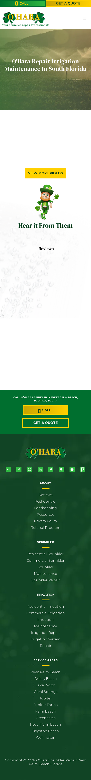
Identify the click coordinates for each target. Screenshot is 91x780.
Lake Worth (46, 685)
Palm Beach (45, 711)
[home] (11, 17)
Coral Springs (45, 692)
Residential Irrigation (45, 607)
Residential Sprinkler (45, 554)
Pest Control (45, 501)
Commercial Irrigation (45, 613)
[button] (85, 19)
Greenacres (45, 718)
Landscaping (45, 508)
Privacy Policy (45, 521)
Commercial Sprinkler (45, 561)
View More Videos (45, 173)
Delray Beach (45, 679)
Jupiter (45, 698)
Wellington (45, 738)
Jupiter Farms (45, 705)
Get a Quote (68, 3)
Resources (45, 515)
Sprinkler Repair (45, 580)
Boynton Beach (45, 731)
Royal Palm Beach (45, 724)
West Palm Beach (45, 672)
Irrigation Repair (45, 633)
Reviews (45, 495)
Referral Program (45, 528)
